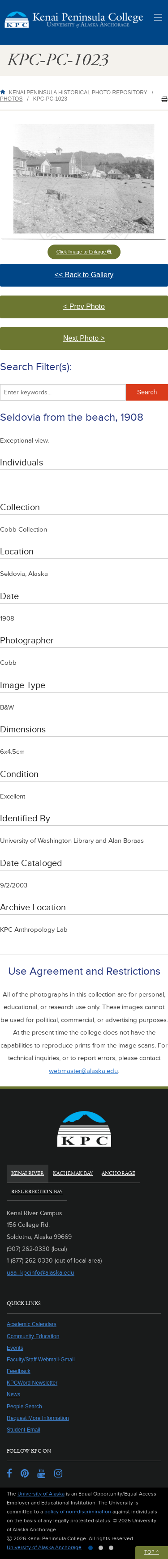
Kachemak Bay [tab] (73, 1173)
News (13, 1394)
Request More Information (38, 1418)
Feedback (18, 1371)
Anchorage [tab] (118, 1173)
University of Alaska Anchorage (44, 1547)
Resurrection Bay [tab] (37, 1191)
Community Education (33, 1336)
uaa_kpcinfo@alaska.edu (40, 1272)
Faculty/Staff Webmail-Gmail (41, 1359)
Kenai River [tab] (27, 1173)
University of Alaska (41, 1494)
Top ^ (151, 1552)
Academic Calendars (31, 1324)
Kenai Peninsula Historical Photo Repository (78, 92)
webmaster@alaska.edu (83, 1071)
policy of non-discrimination (77, 1511)
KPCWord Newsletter (32, 1383)
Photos (11, 99)
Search (147, 392)
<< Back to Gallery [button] (101, 279)
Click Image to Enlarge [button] (84, 251)
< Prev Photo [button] (98, 310)
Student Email (23, 1430)
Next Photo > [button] (93, 342)
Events (15, 1348)
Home (4, 91)
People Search (24, 1406)
